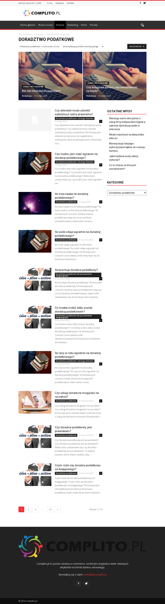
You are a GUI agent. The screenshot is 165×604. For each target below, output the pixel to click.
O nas (49, 3)
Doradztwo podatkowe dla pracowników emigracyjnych (74, 275)
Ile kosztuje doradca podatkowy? (76, 270)
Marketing (72, 24)
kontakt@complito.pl (95, 574)
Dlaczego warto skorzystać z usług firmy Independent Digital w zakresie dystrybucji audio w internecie (127, 124)
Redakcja (27, 96)
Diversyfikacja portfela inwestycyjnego (81, 46)
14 (50, 509)
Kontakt (70, 3)
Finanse (60, 24)
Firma (84, 24)
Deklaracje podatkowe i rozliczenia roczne (39, 46)
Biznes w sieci (45, 24)
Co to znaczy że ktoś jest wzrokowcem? (122, 167)
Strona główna (27, 24)
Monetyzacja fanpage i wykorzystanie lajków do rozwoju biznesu (127, 147)
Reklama (60, 3)
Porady (94, 24)
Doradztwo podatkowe (33, 87)
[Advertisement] (105, 13)
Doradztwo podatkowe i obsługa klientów (74, 118)
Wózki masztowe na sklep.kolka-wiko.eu (127, 136)
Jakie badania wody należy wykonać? (123, 158)
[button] (142, 25)
